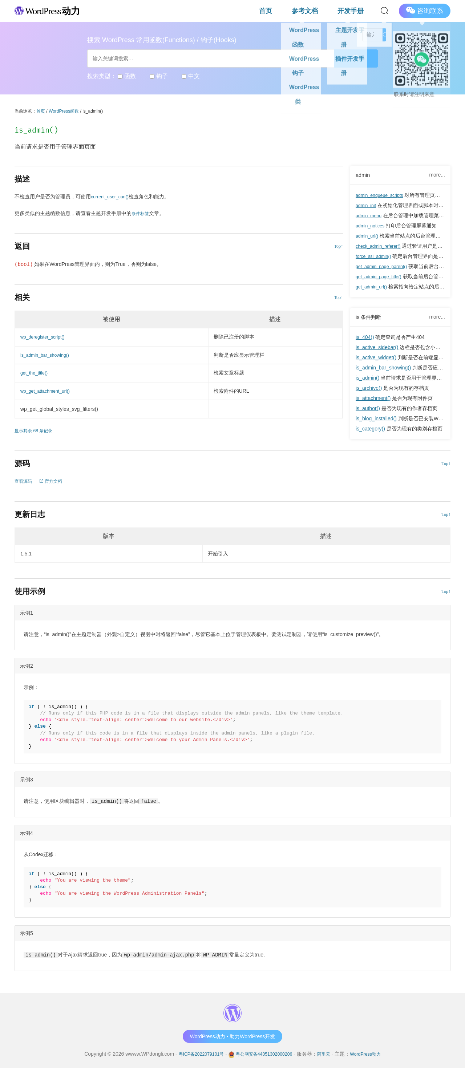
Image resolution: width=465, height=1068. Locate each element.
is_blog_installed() (376, 420)
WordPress (54, 10)
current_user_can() (112, 196)
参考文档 (327, 11)
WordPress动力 (374, 1053)
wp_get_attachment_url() (48, 391)
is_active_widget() (376, 359)
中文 (190, 76)
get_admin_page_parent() (385, 267)
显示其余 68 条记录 (36, 430)
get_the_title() (36, 373)
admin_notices (372, 226)
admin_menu (370, 216)
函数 (127, 76)
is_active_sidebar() (377, 349)
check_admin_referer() (381, 247)
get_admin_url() (373, 287)
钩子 (158, 76)
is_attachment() (373, 400)
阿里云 (329, 1053)
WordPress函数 (64, 111)
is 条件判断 (370, 318)
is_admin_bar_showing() (383, 369)
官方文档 (55, 481)
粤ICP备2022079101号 (193, 1053)
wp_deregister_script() (45, 337)
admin (364, 175)
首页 (303, 11)
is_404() (365, 339)
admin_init (367, 206)
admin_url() (368, 236)
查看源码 (25, 481)
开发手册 (358, 11)
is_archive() (369, 390)
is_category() (370, 430)
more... (437, 175)
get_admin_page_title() (382, 277)
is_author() (368, 410)
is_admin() (367, 380)
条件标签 (142, 213)
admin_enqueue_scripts (383, 196)
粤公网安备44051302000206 (263, 1053)
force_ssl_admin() (376, 257)
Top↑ (338, 246)
